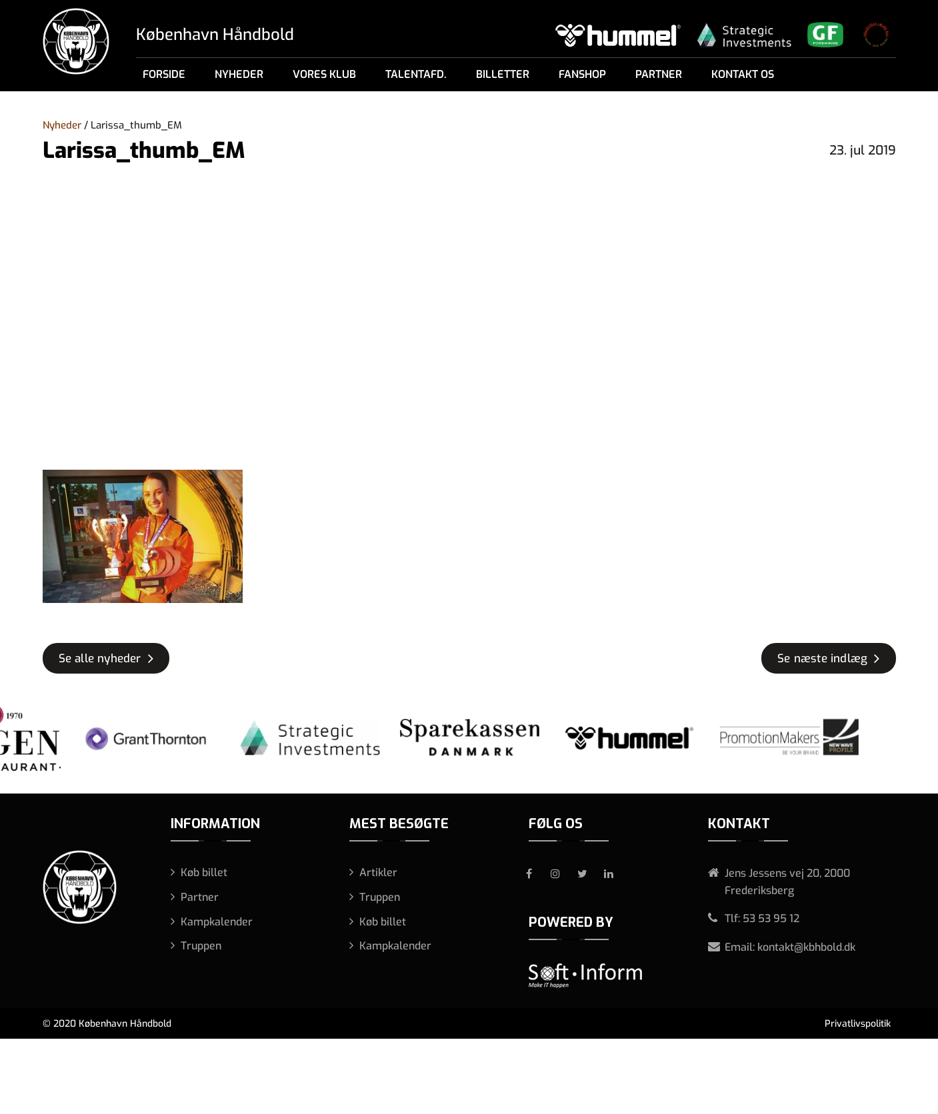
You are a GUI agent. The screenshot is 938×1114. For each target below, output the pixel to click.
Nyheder (239, 74)
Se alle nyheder (100, 658)
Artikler (378, 872)
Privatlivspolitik (858, 1023)
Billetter (502, 74)
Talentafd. (416, 74)
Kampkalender (217, 922)
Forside (164, 74)
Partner (658, 74)
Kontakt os (742, 74)
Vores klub (324, 74)
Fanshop (582, 74)
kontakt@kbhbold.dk (806, 947)
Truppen (201, 946)
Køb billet (204, 872)
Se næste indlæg (822, 658)
